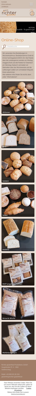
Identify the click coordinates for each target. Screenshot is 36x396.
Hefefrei (5, 250)
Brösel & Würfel (8, 318)
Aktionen (6, 112)
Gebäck (5, 181)
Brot (4, 147)
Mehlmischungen (9, 353)
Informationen (6, 4)
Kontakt (4, 2)
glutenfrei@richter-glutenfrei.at (11, 377)
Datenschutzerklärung (18, 394)
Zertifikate (4, 7)
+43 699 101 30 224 (12, 374)
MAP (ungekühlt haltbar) (12, 284)
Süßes (4, 215)
